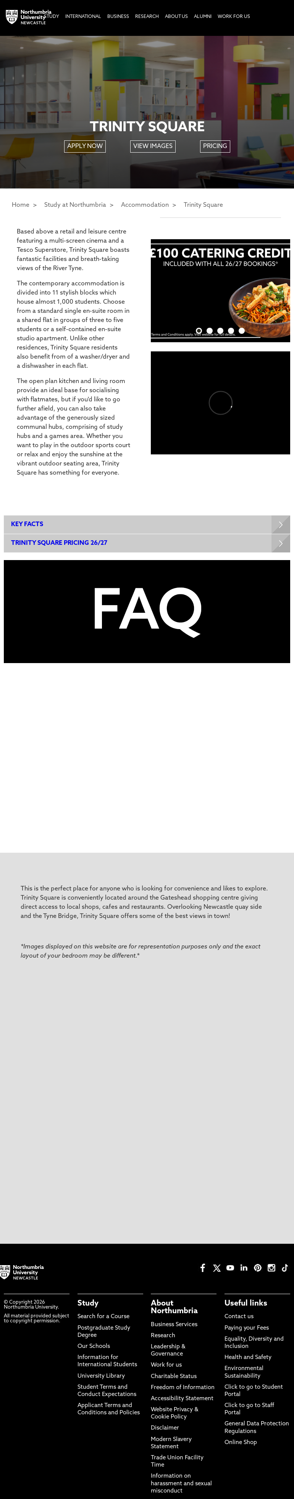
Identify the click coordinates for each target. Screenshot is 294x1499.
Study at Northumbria (75, 205)
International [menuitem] (83, 16)
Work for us (166, 1366)
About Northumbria (174, 1308)
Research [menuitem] (147, 16)
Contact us (239, 1318)
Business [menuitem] (118, 16)
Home (20, 205)
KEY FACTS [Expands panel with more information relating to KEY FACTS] (27, 525)
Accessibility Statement (182, 1399)
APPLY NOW (85, 146)
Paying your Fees (247, 1329)
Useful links (246, 1305)
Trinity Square (203, 205)
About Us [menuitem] (176, 16)
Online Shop (241, 1443)
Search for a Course (103, 1318)
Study (88, 1305)
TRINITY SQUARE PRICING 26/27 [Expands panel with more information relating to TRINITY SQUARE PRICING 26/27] (59, 544)
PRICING (215, 146)
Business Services (174, 1325)
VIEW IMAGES (153, 146)
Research (163, 1337)
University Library (101, 1377)
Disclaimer (165, 1429)
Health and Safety (248, 1358)
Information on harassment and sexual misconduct (181, 1485)
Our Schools (94, 1347)
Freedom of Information (183, 1388)
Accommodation (145, 205)
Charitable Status (174, 1377)
